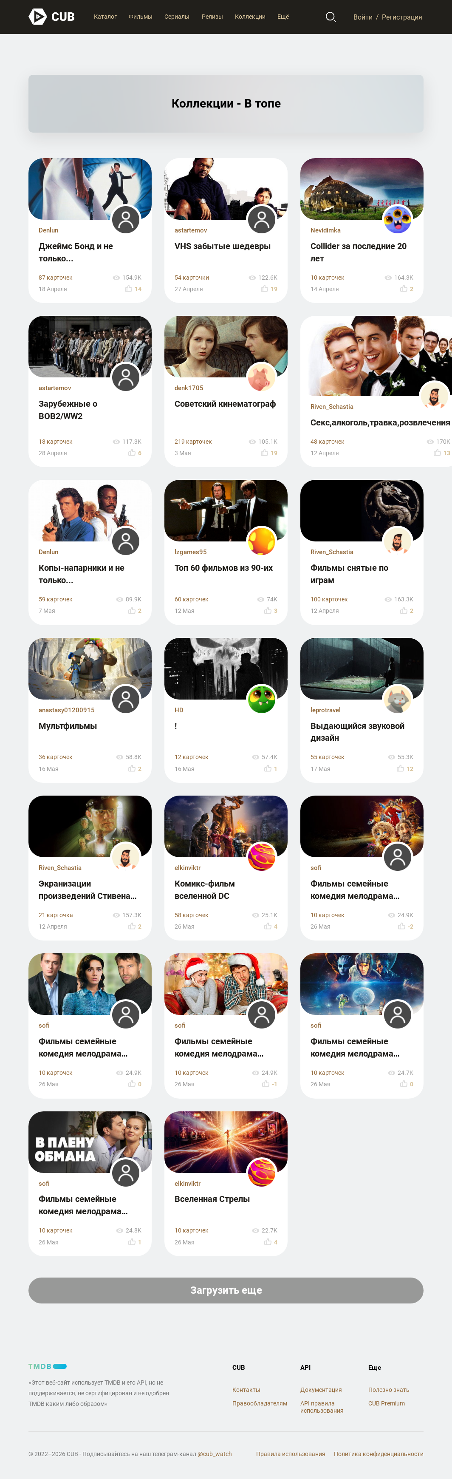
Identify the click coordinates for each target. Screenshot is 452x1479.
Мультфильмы (68, 726)
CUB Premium (386, 1403)
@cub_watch (215, 1454)
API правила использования (322, 1407)
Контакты (246, 1389)
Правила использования (290, 1454)
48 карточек (328, 441)
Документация (321, 1389)
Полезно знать (389, 1389)
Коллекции (250, 16)
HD (179, 710)
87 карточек (56, 277)
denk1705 (189, 388)
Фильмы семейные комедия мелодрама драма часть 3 (216, 1053)
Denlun (48, 230)
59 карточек (56, 599)
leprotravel (326, 710)
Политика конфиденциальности (379, 1454)
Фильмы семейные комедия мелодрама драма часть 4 (352, 1053)
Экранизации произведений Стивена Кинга (84, 895)
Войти (363, 17)
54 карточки (192, 277)
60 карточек (192, 599)
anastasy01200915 (67, 710)
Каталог (105, 16)
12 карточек (192, 757)
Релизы (212, 16)
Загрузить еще (226, 1290)
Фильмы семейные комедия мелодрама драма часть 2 (80, 1211)
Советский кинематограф (225, 404)
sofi (316, 868)
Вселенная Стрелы (212, 1199)
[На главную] (51, 16)
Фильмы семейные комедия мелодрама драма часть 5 (352, 895)
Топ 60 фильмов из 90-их (224, 568)
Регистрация (402, 17)
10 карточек (328, 277)
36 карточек (56, 757)
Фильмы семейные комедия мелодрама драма (80, 1053)
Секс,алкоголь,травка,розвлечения (380, 422)
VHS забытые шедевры (223, 246)
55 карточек (328, 757)
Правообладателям (259, 1403)
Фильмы (141, 16)
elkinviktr (188, 868)
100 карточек (329, 599)
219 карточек (193, 441)
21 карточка (56, 915)
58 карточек (192, 915)
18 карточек (56, 441)
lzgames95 (191, 552)
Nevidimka (326, 230)
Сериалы (176, 16)
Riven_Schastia (332, 407)
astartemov (191, 230)
